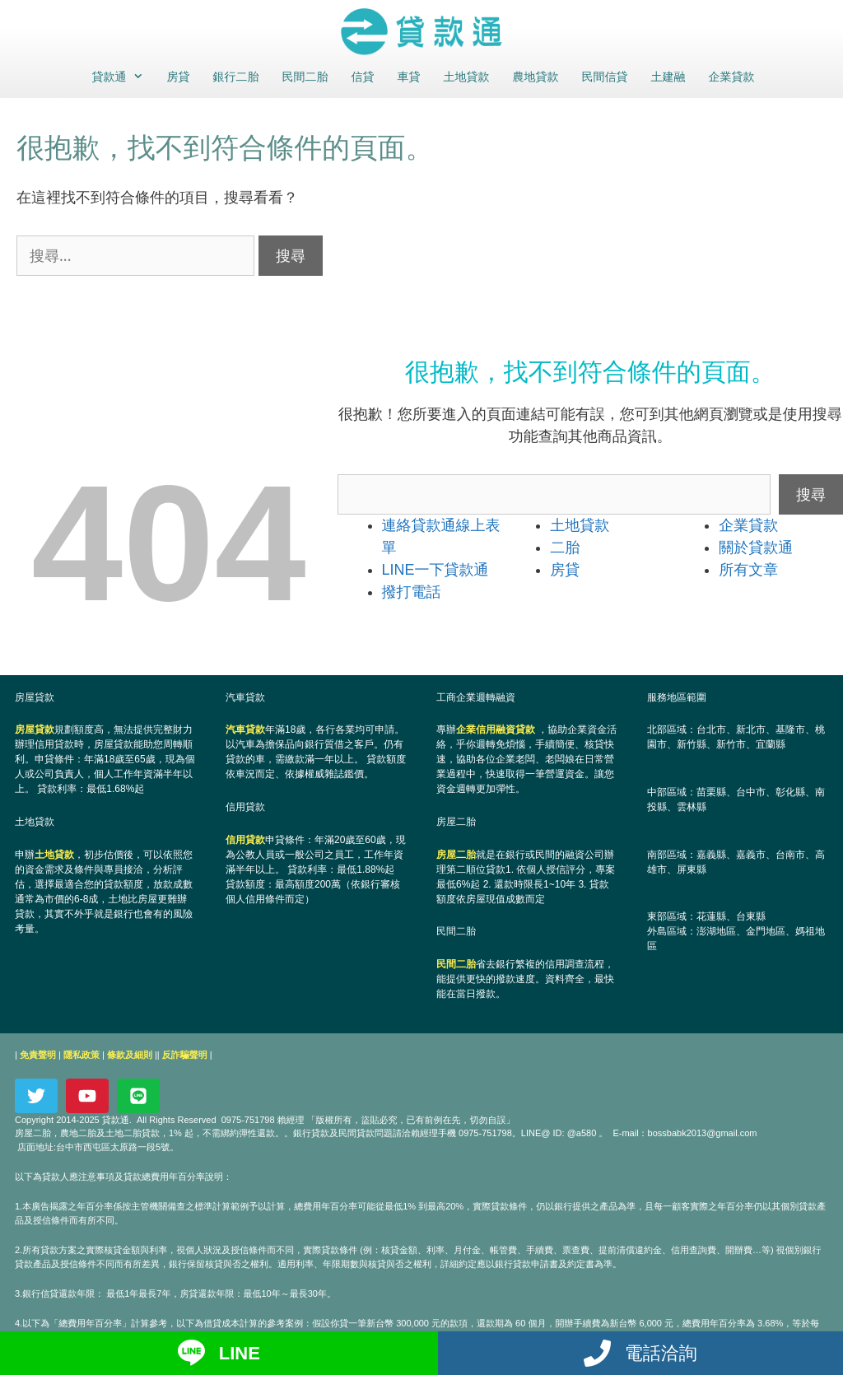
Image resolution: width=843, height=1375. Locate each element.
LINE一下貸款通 (435, 570)
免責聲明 (38, 1055)
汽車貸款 (245, 729)
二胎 (565, 547)
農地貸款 (536, 76)
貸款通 (122, 76)
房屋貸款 (34, 729)
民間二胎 (305, 76)
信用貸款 (245, 840)
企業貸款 (732, 76)
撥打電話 (411, 592)
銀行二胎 (236, 76)
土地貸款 (467, 76)
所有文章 (748, 570)
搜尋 (811, 494)
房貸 (178, 76)
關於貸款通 (756, 547)
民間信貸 (605, 76)
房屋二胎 (456, 854)
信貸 (363, 76)
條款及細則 (129, 1055)
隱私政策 (81, 1055)
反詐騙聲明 (184, 1055)
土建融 (668, 76)
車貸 (409, 76)
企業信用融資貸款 (495, 729)
